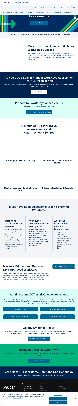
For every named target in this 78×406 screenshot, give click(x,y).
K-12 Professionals (28, 386)
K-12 (42, 7)
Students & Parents (34, 7)
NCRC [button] (49, 12)
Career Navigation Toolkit (57, 316)
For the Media (62, 388)
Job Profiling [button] (58, 12)
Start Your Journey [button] (21, 2)
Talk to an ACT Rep (38, 23)
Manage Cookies (58, 395)
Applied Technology (63, 240)
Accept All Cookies (58, 402)
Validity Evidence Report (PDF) (39, 338)
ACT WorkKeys (7, 12)
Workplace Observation (64, 244)
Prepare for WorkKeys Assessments (39, 112)
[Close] (75, 398)
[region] (39, 399)
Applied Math (61, 234)
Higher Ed (56, 7)
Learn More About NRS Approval (64, 266)
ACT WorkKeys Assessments (37, 53)
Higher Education (28, 388)
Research (61, 386)
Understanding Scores (57, 309)
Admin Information (20, 309)
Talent (59, 246)
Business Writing (62, 242)
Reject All (58, 399)
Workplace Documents (64, 238)
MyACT (73, 7)
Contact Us (67, 12)
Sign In (60, 390)
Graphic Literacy (62, 236)
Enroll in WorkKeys (39, 361)
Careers (42, 386)
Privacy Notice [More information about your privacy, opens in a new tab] (17, 398)
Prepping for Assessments (20, 316)
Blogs (62, 7)
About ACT (43, 384)
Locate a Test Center (39, 92)
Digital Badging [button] (19, 12)
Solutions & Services (45, 390)
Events (42, 388)
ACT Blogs (61, 384)
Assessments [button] (40, 12)
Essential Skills (61, 232)
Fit (58, 248)
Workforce (48, 7)
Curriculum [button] (30, 12)
